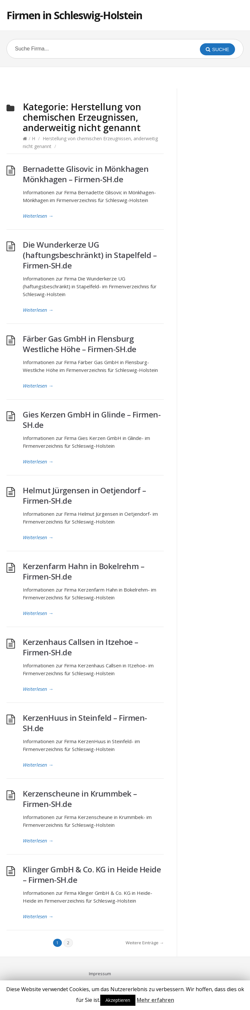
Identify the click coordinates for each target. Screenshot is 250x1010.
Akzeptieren (117, 1000)
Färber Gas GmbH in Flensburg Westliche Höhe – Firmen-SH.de (79, 343)
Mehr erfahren (155, 999)
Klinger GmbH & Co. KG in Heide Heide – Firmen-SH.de (92, 874)
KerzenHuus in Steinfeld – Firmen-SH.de (85, 722)
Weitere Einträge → (145, 943)
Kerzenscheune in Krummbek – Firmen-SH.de (80, 798)
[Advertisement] (125, 77)
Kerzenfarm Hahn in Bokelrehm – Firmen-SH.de (83, 571)
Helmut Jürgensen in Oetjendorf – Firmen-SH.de (84, 495)
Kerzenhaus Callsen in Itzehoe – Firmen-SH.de (80, 647)
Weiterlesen (38, 215)
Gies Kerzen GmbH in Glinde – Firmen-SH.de (91, 419)
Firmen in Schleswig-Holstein (74, 15)
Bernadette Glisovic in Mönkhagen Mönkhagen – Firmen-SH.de (85, 173)
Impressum (100, 973)
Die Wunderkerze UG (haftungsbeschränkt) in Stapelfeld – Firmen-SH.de (90, 255)
